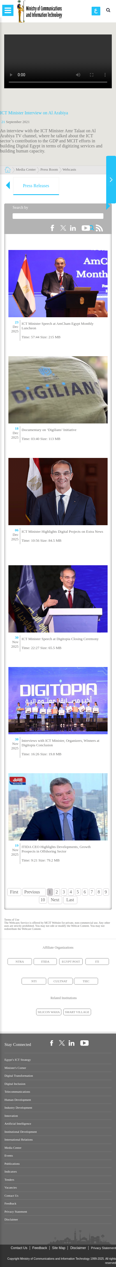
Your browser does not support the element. (58, 61)
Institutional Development (20, 1131)
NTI (33, 981)
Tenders (9, 1179)
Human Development (17, 1099)
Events (8, 1155)
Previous (32, 892)
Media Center (26, 169)
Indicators (10, 1171)
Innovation (11, 1115)
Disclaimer (11, 1219)
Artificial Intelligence (17, 1123)
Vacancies (10, 1187)
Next (55, 899)
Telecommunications (17, 1091)
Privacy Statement (15, 1211)
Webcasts (69, 169)
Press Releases (36, 185)
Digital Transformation (18, 1075)
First (14, 892)
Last (70, 899)
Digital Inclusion (14, 1083)
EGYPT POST (71, 961)
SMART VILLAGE (77, 1012)
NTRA (20, 961)
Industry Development (18, 1107)
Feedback (10, 1203)
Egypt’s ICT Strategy (17, 1059)
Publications (12, 1163)
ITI (97, 961)
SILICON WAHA (49, 1012)
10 (43, 899)
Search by (20, 207)
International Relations (18, 1139)
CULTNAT (60, 981)
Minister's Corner (15, 1067)
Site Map (58, 1248)
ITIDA (45, 961)
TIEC (86, 981)
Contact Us (11, 1195)
